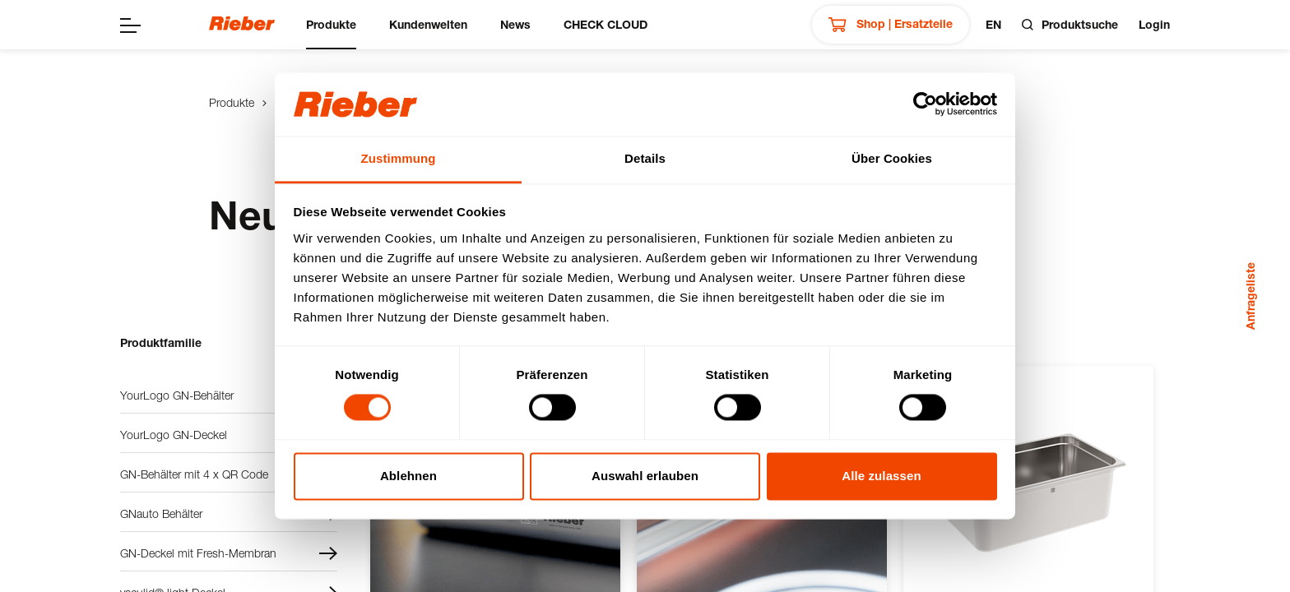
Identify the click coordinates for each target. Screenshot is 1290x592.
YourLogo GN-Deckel (228, 435)
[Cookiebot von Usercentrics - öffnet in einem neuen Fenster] (925, 104)
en (993, 24)
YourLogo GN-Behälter (228, 395)
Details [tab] (645, 158)
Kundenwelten (428, 24)
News (515, 24)
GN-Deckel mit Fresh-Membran (228, 553)
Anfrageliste (1250, 296)
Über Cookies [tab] (891, 158)
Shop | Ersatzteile (890, 25)
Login (1154, 24)
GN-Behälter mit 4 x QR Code (228, 474)
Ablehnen (408, 476)
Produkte (331, 24)
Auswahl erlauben (645, 476)
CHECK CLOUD (605, 24)
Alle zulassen (881, 476)
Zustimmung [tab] (398, 158)
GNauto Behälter (228, 514)
